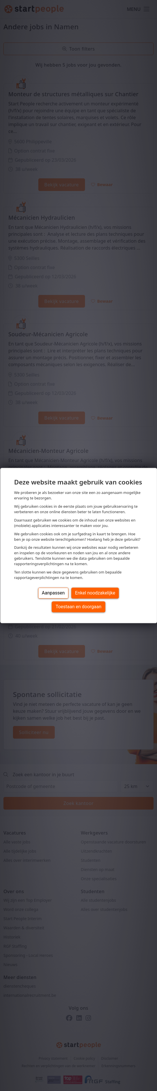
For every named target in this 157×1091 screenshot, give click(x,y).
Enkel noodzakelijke (95, 593)
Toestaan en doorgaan (78, 606)
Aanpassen (53, 593)
